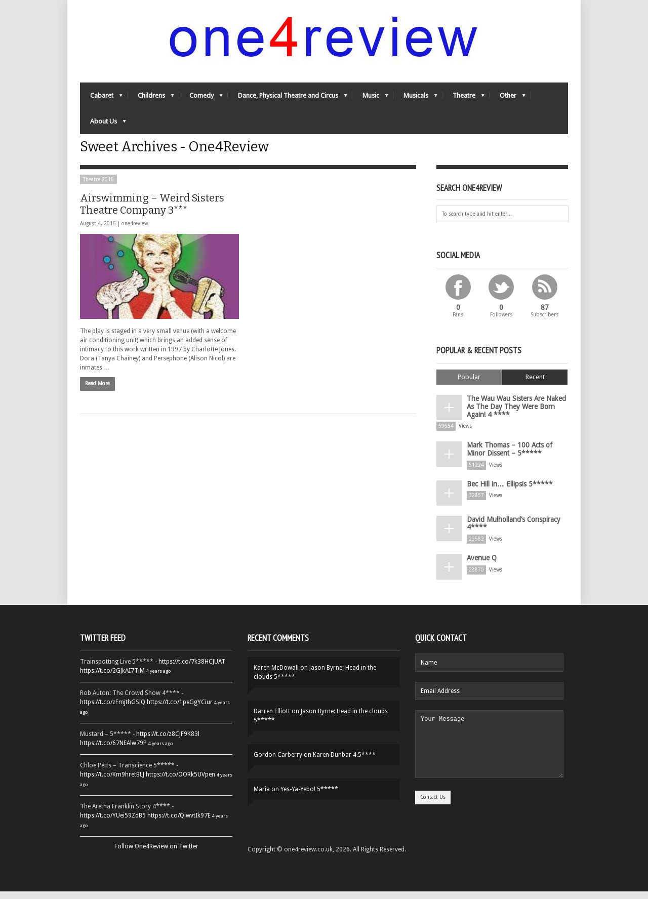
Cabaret (101, 104)
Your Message (489, 758)
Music (370, 104)
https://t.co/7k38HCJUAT (191, 669)
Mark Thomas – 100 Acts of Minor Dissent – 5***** (514, 461)
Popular (469, 396)
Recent (535, 396)
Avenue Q (480, 564)
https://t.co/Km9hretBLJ (112, 782)
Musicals (415, 104)
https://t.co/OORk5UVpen (180, 782)
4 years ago (158, 678)
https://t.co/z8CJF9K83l (167, 741)
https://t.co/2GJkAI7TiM (112, 678)
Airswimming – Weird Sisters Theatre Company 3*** (152, 224)
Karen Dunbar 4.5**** (344, 762)
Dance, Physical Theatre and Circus (287, 104)
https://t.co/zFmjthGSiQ (112, 709)
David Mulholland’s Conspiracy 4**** (510, 532)
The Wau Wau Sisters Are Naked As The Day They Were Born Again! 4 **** (515, 423)
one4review (135, 243)
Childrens (151, 104)
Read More (97, 402)
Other (507, 104)
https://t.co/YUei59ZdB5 (113, 823)
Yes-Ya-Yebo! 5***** (309, 796)
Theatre (463, 104)
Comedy (201, 104)
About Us (103, 130)
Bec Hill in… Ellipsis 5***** (504, 494)
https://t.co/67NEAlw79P (113, 750)
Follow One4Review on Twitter (156, 853)
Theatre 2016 (98, 199)
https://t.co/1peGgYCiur (180, 709)
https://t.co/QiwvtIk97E (179, 823)
